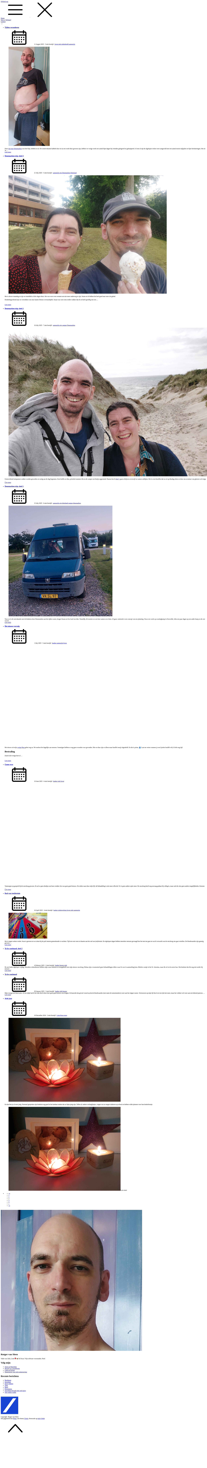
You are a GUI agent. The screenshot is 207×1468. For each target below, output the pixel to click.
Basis (6, 1387)
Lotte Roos (60, 1015)
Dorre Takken (9, 1384)
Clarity (26, 1418)
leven (56, 44)
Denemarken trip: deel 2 (14, 308)
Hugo (15, 1418)
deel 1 (118, 479)
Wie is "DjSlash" (6, 20)
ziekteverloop (62, 910)
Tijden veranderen (12, 27)
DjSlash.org (103, 9)
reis (61, 173)
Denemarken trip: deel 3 (14, 156)
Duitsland (74, 173)
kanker (54, 643)
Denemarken (66, 173)
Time (6, 1385)
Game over (9, 764)
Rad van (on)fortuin (12, 893)
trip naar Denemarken (15, 148)
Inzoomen (8, 1382)
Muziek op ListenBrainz (12, 1368)
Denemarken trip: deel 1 (14, 486)
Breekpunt (8, 1380)
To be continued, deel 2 (13, 949)
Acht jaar (8, 998)
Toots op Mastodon (11, 1367)
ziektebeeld (65, 44)
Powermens (8, 1389)
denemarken (77, 503)
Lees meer (8, 152)
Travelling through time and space (15, 1391)
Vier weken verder (10, 1392)
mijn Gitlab (41, 1418)
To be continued (11, 974)
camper (64, 325)
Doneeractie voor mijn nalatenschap (16, 1372)
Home (3, 18)
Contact (3, 22)
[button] (9, 1193)
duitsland (65, 503)
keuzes (62, 965)
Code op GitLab (10, 1370)
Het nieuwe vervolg (12, 626)
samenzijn (72, 44)
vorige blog (20, 747)
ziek (59, 44)
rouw (65, 1015)
